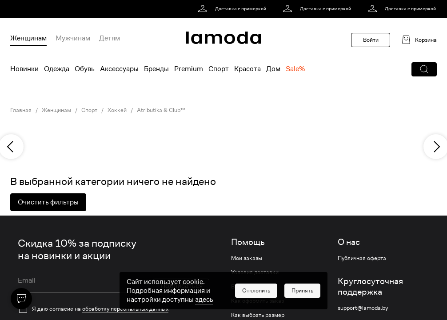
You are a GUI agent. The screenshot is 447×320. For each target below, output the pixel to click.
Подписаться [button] (181, 285)
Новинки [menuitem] (24, 68)
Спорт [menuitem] (218, 68)
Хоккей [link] (117, 110)
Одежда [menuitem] (56, 68)
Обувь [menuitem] (85, 68)
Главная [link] (21, 110)
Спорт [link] (89, 110)
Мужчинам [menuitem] (73, 38)
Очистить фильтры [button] (48, 202)
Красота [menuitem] (247, 68)
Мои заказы (246, 258)
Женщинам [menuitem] (28, 38)
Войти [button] (371, 40)
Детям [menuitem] (109, 38)
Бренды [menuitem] (156, 68)
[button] (424, 69)
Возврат (241, 286)
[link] (233, 9)
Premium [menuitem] (188, 68)
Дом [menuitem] (273, 68)
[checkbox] (113, 309)
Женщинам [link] (56, 110)
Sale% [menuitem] (295, 68)
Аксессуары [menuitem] (119, 68)
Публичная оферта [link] (362, 258)
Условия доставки (255, 272)
